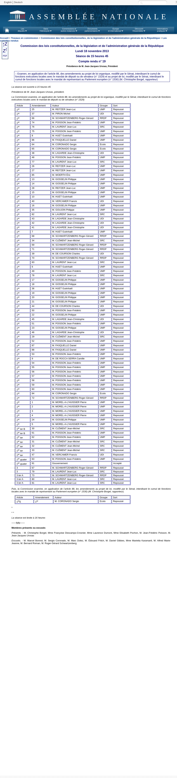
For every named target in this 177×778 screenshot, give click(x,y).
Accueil (4, 38)
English (8, 2)
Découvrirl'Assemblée (139, 30)
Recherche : (141, 2)
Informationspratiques (162, 30)
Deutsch (18, 2)
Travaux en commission (24, 38)
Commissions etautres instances (69, 30)
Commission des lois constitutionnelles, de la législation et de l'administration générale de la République (100, 38)
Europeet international (115, 30)
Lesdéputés (22, 30)
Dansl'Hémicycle (46, 30)
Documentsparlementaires (92, 30)
